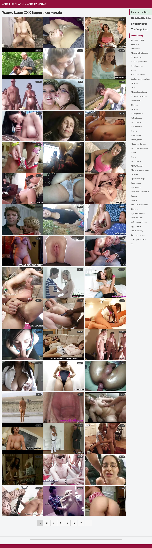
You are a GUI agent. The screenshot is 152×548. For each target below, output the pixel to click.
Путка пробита (138, 214)
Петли (134, 153)
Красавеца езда (138, 179)
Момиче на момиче (140, 205)
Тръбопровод (140, 29)
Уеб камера (136, 122)
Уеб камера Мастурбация (137, 162)
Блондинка (136, 183)
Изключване (136, 127)
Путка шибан (137, 218)
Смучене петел (138, 235)
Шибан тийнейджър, (141, 79)
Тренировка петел (140, 240)
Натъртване (137, 114)
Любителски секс (139, 144)
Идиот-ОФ (136, 135)
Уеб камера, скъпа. (139, 222)
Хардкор (135, 44)
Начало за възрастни (141, 12)
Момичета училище (140, 170)
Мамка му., (136, 49)
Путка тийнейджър (140, 192)
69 (132, 244)
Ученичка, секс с (138, 75)
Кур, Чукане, (136, 227)
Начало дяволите (139, 62)
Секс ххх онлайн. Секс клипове (24, 4)
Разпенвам (136, 101)
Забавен (135, 174)
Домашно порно (139, 40)
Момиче (135, 83)
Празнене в (136, 187)
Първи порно (137, 66)
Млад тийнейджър (140, 53)
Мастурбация (138, 140)
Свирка (134, 105)
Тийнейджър (136, 57)
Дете (134, 70)
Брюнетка (136, 166)
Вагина (134, 196)
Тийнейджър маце (139, 96)
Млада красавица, (139, 92)
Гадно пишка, (137, 231)
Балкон (134, 200)
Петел (134, 157)
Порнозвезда (139, 24)
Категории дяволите (141, 18)
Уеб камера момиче (140, 148)
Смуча (134, 88)
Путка (134, 131)
